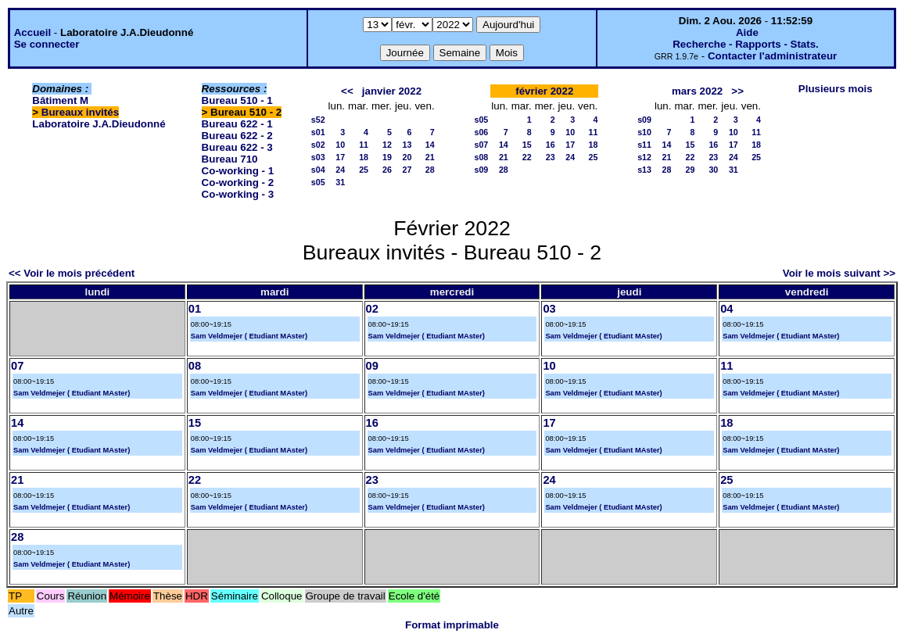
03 (549, 308)
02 (372, 308)
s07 (481, 144)
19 (387, 157)
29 (690, 169)
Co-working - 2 (238, 182)
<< (347, 91)
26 (387, 169)
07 (17, 366)
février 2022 (544, 91)
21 (430, 157)
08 (194, 366)
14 (430, 144)
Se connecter (47, 44)
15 (527, 144)
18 (363, 157)
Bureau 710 (230, 159)
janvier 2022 (392, 91)
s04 (318, 169)
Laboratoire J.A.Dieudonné (98, 124)
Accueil (32, 32)
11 (363, 144)
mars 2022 (697, 91)
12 (387, 144)
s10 (644, 132)
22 (527, 157)
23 (550, 157)
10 (340, 144)
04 (726, 308)
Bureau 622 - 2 (237, 135)
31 (340, 182)
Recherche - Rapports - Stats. (746, 44)
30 (713, 169)
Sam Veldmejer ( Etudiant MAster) (249, 336)
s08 (481, 157)
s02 (318, 144)
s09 (481, 169)
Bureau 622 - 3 (237, 147)
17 (340, 157)
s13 (644, 169)
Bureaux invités (80, 112)
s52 (318, 119)
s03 (318, 157)
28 (430, 169)
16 (550, 144)
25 (363, 169)
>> (737, 91)
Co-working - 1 (238, 171)
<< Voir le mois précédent (72, 273)
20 (407, 157)
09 (372, 366)
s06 (481, 132)
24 (340, 169)
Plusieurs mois (835, 89)
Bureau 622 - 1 (237, 124)
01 (194, 308)
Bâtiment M (60, 100)
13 (407, 144)
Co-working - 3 (238, 194)
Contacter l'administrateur (772, 56)
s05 (318, 182)
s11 (644, 144)
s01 (318, 132)
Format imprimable (452, 625)
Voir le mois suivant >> (839, 273)
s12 (644, 157)
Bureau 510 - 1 (237, 100)
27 (407, 169)
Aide (747, 32)
